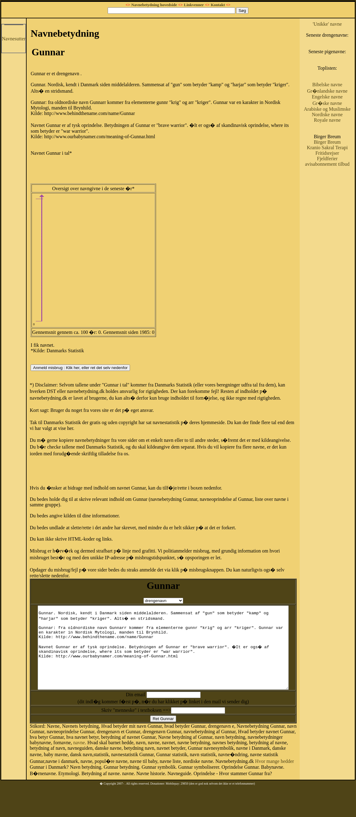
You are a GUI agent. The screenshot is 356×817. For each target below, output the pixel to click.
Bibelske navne (336, 95)
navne (35, 757)
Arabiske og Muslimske (336, 128)
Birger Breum (336, 164)
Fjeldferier (336, 186)
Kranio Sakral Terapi (336, 172)
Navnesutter (13, 38)
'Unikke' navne (336, 24)
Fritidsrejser (336, 180)
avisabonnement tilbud (336, 194)
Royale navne (336, 142)
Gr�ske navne (336, 119)
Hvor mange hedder (161, 775)
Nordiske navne (336, 136)
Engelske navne (336, 113)
